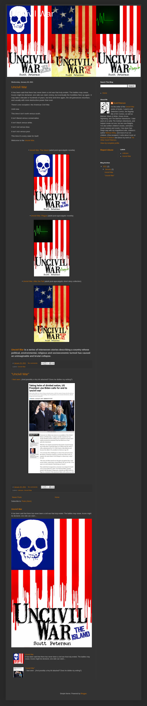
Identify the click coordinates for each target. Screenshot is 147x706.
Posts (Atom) (26, 501)
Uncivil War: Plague (39, 216)
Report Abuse (106, 150)
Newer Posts (17, 497)
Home (57, 497)
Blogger (84, 694)
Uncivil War (32, 13)
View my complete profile (109, 143)
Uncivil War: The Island (39, 150)
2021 (105, 167)
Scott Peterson (120, 103)
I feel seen (16, 379)
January (108, 169)
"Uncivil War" (20, 374)
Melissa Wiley (111, 133)
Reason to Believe (107, 138)
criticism (20, 490)
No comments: (33, 363)
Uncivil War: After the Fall (33, 281)
